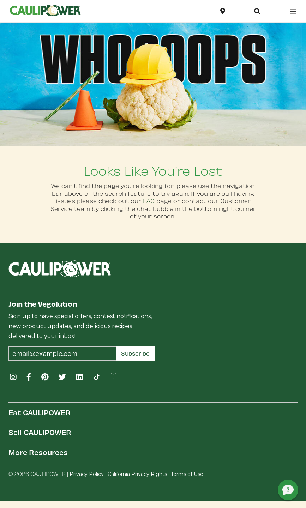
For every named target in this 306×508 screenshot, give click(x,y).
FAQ (149, 200)
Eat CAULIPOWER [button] (39, 412)
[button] (257, 11)
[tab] (153, 412)
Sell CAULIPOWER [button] (39, 432)
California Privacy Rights (137, 474)
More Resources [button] (38, 452)
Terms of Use (187, 474)
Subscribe (135, 353)
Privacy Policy (87, 474)
